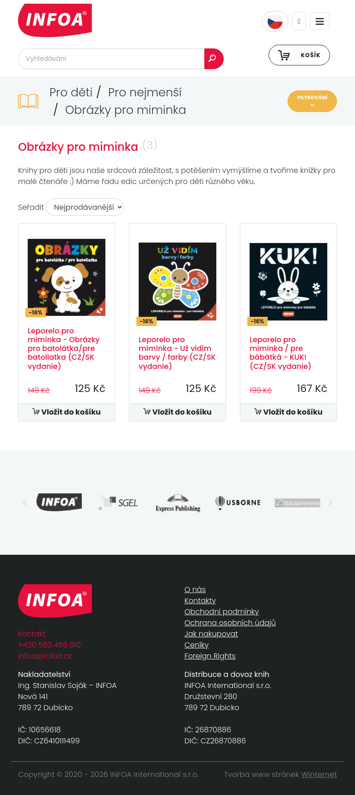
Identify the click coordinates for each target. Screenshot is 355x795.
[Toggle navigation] (320, 21)
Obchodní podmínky (221, 611)
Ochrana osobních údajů (230, 622)
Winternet (319, 774)
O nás (195, 589)
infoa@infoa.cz (45, 656)
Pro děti (70, 92)
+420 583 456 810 (49, 645)
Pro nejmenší (145, 92)
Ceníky (196, 645)
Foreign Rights (210, 656)
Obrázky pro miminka (125, 110)
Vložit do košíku (66, 412)
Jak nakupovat (211, 634)
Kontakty (200, 600)
